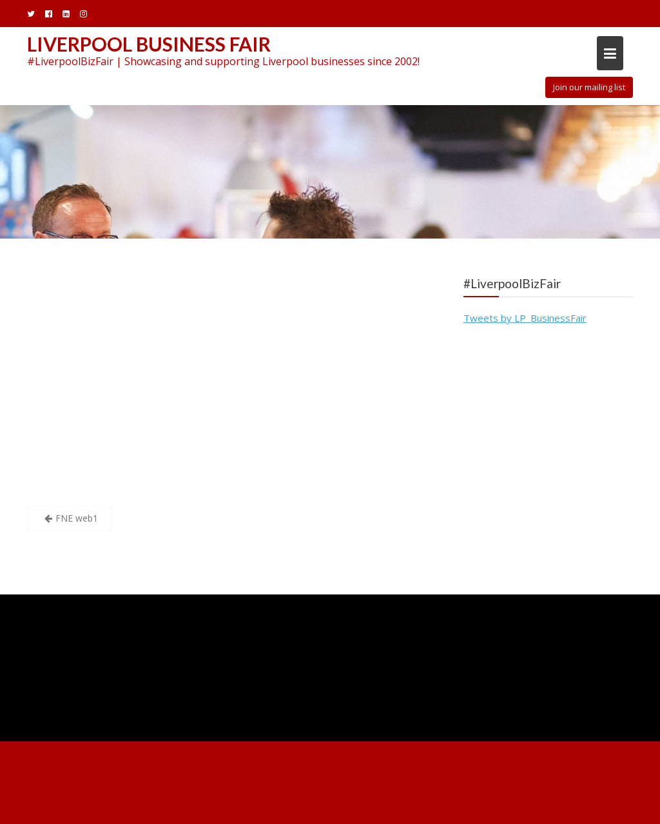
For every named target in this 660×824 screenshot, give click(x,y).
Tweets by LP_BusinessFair (525, 317)
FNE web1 (76, 518)
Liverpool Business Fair (149, 43)
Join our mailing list (589, 87)
